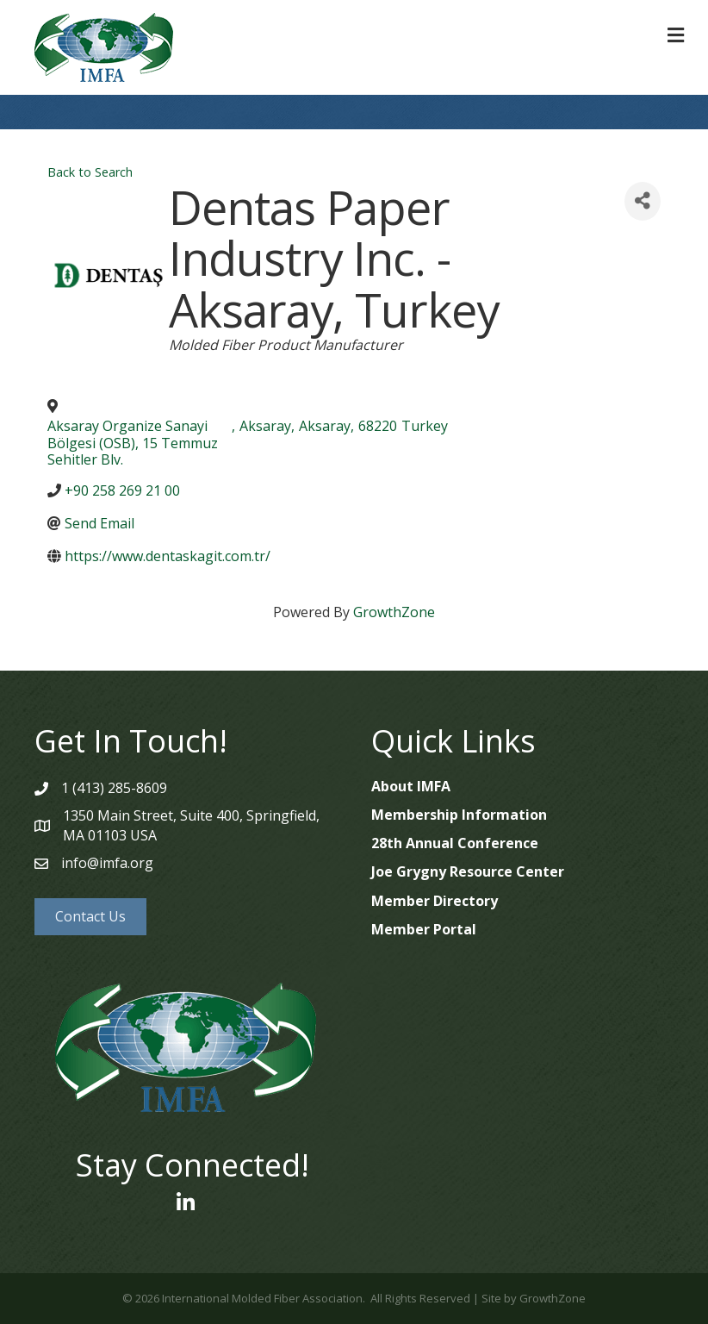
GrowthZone (394, 612)
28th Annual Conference (454, 843)
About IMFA (410, 786)
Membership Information (459, 814)
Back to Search (90, 172)
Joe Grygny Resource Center (467, 871)
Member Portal (423, 929)
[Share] (642, 201)
